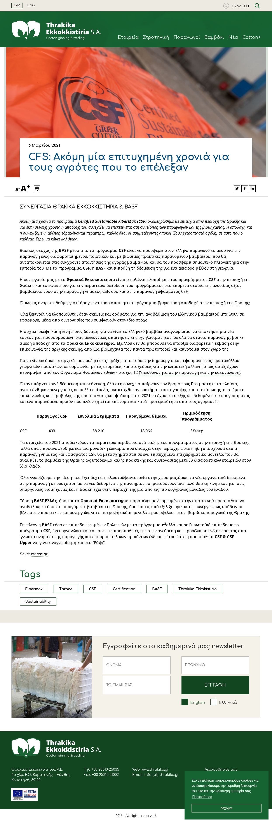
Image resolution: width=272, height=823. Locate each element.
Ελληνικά (228, 702)
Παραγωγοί (187, 37)
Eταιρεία (128, 37)
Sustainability (38, 602)
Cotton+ (251, 37)
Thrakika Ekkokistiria (197, 589)
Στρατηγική (156, 37)
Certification (124, 589)
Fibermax (34, 589)
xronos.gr (39, 553)
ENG (31, 5)
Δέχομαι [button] (226, 808)
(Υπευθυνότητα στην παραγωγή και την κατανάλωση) (189, 372)
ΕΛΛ (17, 5)
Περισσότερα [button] (202, 797)
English (197, 702)
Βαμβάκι (214, 37)
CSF (92, 589)
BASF (157, 589)
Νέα (233, 37)
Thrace (65, 589)
